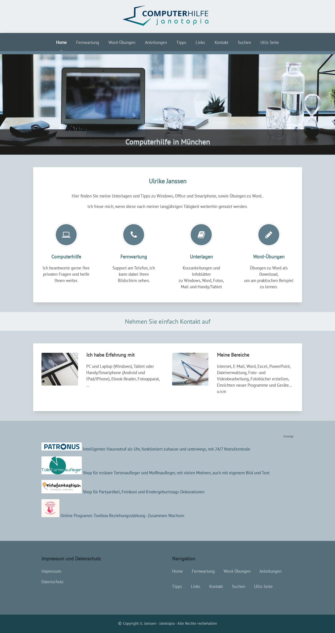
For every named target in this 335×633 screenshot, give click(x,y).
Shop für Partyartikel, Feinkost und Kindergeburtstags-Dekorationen (122, 491)
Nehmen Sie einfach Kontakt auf (167, 321)
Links (200, 42)
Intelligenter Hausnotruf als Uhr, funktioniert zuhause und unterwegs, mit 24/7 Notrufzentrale (145, 449)
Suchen (244, 42)
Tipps (181, 42)
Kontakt (221, 42)
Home (61, 42)
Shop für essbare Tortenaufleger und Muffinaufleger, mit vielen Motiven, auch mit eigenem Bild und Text (176, 472)
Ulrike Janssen (167, 181)
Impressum (51, 571)
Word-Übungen (121, 42)
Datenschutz (52, 581)
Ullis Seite (269, 42)
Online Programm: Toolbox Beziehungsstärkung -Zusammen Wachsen (112, 515)
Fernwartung (87, 42)
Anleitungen (156, 42)
